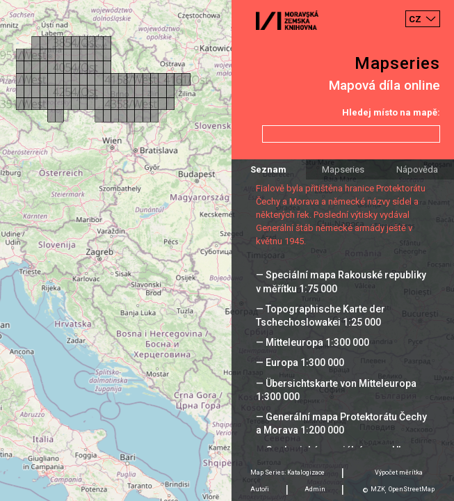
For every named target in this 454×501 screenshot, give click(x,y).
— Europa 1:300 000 (300, 362)
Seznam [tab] (268, 169)
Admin (315, 489)
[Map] (227, 250)
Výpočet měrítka (399, 472)
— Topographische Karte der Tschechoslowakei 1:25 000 (320, 315)
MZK (378, 489)
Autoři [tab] (259, 489)
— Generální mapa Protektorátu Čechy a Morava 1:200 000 (341, 423)
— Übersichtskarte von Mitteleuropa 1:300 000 (336, 390)
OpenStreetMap (412, 489)
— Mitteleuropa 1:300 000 (312, 342)
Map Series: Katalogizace (287, 472)
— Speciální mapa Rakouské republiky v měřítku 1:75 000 (341, 281)
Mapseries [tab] (343, 169)
